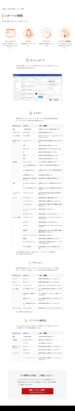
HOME (4, 9)
